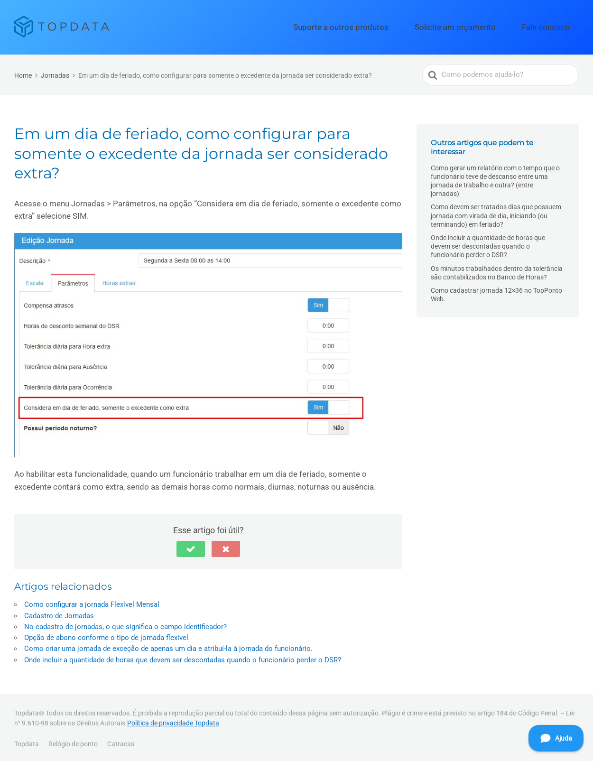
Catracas (120, 741)
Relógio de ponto (73, 741)
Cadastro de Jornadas (59, 613)
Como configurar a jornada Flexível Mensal (91, 601)
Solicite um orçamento (480, 25)
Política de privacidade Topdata (173, 720)
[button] (190, 546)
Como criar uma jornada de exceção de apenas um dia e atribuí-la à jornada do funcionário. (168, 645)
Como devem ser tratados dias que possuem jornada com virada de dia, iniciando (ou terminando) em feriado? (496, 213)
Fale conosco (553, 25)
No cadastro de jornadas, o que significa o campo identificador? (125, 624)
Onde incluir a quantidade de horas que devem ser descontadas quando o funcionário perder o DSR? (182, 657)
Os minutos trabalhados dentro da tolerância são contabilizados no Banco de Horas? (497, 270)
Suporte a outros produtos (387, 25)
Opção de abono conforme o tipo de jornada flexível (106, 635)
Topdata (26, 741)
